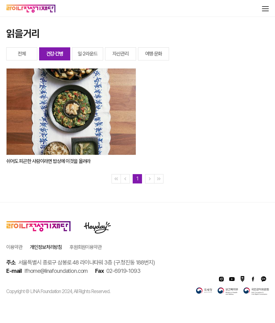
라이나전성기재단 (31, 9)
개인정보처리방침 (46, 247)
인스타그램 (221, 279)
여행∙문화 (153, 54)
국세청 (204, 291)
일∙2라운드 (88, 54)
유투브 (232, 279)
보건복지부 (228, 291)
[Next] (150, 178)
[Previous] (125, 178)
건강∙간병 (54, 54)
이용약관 (14, 247)
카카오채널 (263, 279)
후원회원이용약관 (86, 247)
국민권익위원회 (256, 291)
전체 (22, 54)
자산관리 (120, 54)
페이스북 (253, 279)
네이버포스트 (242, 279)
